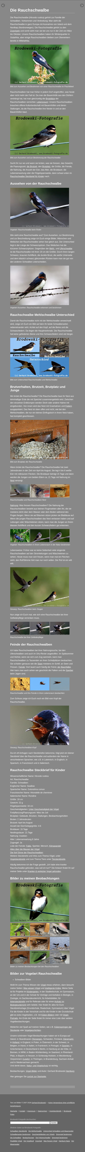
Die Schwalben (15, 1138)
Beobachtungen (28, 1138)
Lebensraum (42, 102)
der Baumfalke (64, 667)
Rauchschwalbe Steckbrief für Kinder (27, 176)
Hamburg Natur (64, 1141)
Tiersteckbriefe (58, 859)
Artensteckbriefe (17, 1001)
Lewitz (26, 1059)
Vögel (43, 985)
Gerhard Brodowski (39, 1103)
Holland (15, 1042)
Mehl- (52, 248)
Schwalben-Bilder (23, 979)
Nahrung (14, 505)
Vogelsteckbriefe (17, 859)
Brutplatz (46, 166)
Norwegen (37, 1039)
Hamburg (70, 1071)
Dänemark (68, 1039)
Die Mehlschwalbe (35, 1131)
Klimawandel (55, 846)
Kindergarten (33, 991)
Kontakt (22, 1111)
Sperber (69, 670)
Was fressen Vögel (50, 1141)
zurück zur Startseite (36, 1076)
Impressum (31, 1111)
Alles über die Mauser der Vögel (25, 849)
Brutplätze (50, 98)
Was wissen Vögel (31, 988)
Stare (40, 664)
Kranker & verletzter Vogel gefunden (44, 871)
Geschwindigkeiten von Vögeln (43, 1134)
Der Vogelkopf (29, 1141)
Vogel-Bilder (31, 1071)
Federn (68, 406)
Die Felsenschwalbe (43, 1138)
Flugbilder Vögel (16, 1141)
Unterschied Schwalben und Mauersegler (58, 1131)
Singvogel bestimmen (64, 1134)
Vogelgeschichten (33, 1030)
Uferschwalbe (66, 248)
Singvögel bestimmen (60, 1138)
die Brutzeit (32, 166)
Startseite (13, 1111)
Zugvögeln (15, 31)
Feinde (22, 667)
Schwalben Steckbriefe (18, 1131)
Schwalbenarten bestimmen (20, 1134)
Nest (12, 480)
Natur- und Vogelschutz (37, 1065)
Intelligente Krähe (53, 988)
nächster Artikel (82, 5)
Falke (28, 846)
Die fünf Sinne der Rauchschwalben (26, 852)
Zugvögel (38, 1141)
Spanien (66, 1046)
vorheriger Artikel (3, 5)
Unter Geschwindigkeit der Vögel (44, 809)
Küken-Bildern (47, 1015)
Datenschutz (42, 1111)
